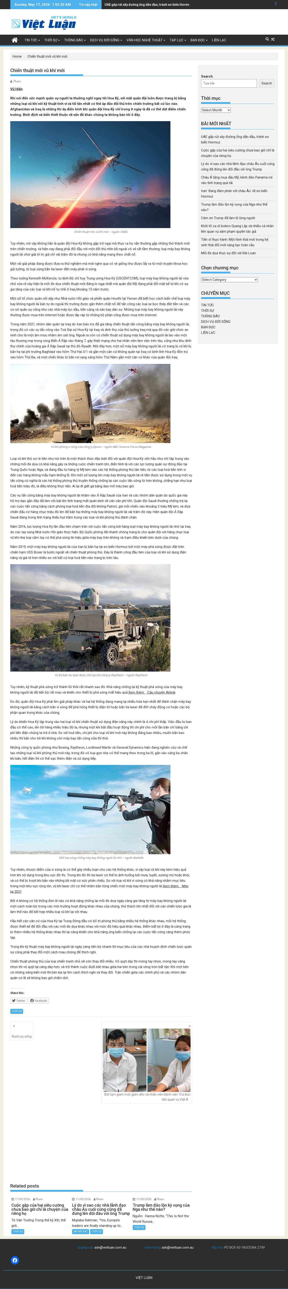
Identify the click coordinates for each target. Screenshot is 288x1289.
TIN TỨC (30, 40)
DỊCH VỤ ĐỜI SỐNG (104, 40)
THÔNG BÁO (73, 40)
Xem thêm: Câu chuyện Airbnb (151, 692)
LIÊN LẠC (219, 40)
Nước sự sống (22, 1033)
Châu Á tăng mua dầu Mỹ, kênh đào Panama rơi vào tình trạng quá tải (156, 4)
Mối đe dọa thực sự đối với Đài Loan (228, 253)
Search (207, 76)
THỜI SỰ (50, 40)
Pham (17, 81)
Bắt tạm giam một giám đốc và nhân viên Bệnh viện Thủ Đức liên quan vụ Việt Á (147, 1065)
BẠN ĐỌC (198, 40)
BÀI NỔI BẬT (80, 1231)
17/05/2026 (22, 1199)
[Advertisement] (101, 1143)
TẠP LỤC (176, 40)
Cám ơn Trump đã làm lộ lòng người (228, 218)
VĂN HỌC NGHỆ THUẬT (145, 40)
